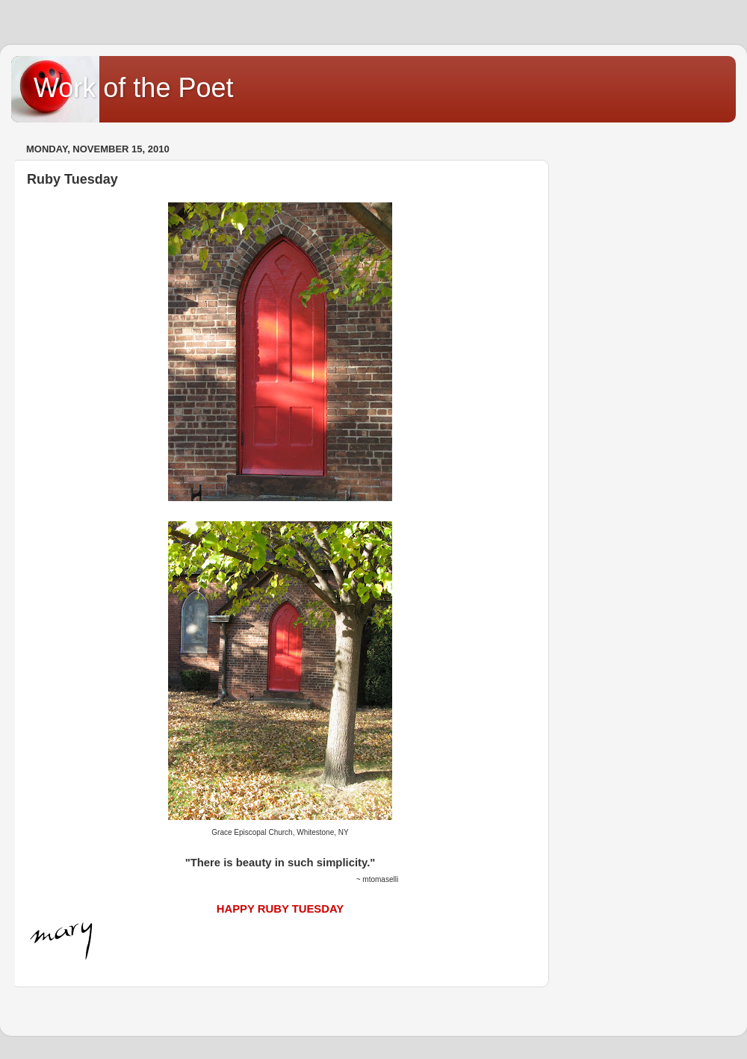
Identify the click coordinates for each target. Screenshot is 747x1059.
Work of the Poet (133, 87)
